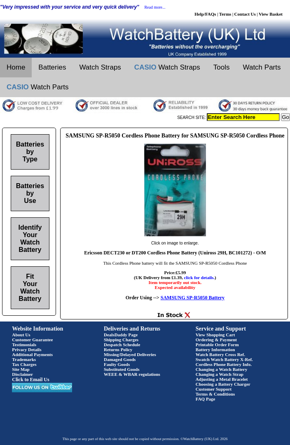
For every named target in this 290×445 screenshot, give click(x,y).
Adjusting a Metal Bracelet (222, 379)
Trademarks (24, 359)
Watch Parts (262, 67)
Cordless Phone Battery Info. (224, 364)
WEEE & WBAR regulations (132, 374)
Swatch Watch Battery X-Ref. (224, 359)
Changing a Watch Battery (221, 369)
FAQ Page (205, 398)
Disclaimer (22, 374)
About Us (21, 334)
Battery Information (215, 349)
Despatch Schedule (122, 344)
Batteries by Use (30, 193)
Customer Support (214, 389)
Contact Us (245, 14)
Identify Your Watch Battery (30, 238)
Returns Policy (118, 349)
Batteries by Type (30, 152)
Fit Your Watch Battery (30, 287)
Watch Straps (100, 67)
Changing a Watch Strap (219, 374)
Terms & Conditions (215, 393)
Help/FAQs (205, 14)
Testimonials (24, 344)
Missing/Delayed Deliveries (130, 354)
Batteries (52, 67)
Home (16, 67)
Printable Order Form (217, 344)
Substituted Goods (122, 369)
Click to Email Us (30, 379)
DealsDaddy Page (121, 334)
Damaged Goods (120, 359)
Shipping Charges (121, 339)
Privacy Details (26, 349)
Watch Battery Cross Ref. (220, 354)
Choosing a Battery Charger (223, 384)
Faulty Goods (117, 364)
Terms (225, 14)
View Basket (271, 14)
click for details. (199, 277)
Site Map (20, 369)
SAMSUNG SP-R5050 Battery (193, 298)
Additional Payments (32, 354)
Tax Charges (24, 364)
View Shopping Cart (215, 334)
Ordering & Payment (216, 339)
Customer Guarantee (32, 339)
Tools (221, 67)
